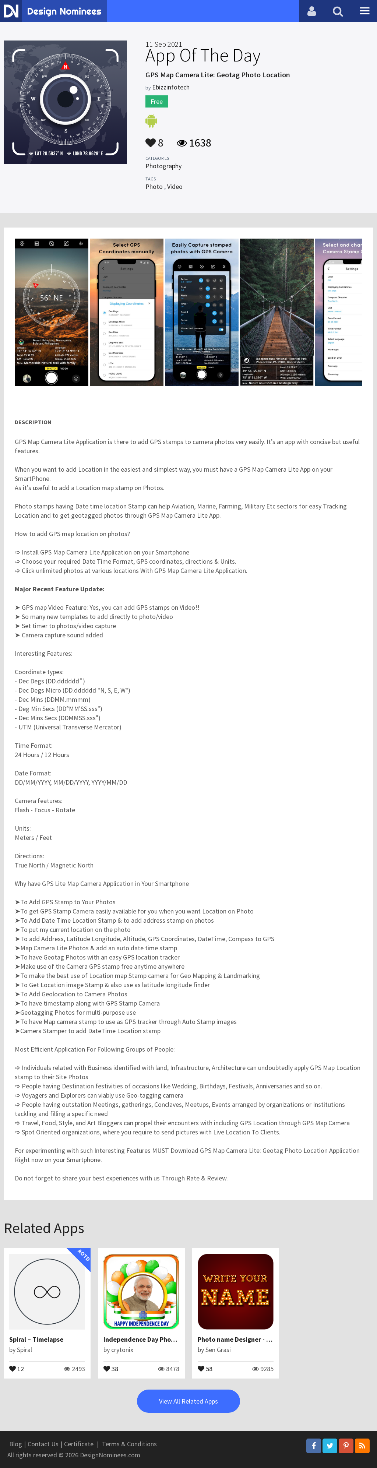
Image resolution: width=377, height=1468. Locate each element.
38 (110, 1368)
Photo (154, 186)
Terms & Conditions (129, 1444)
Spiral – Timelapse (36, 1339)
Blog (15, 1444)
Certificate (79, 1444)
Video (175, 186)
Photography (163, 166)
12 (16, 1368)
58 (205, 1368)
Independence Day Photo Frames (151, 1339)
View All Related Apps (188, 1401)
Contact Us (43, 1444)
